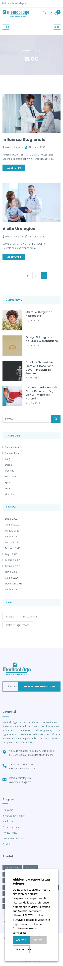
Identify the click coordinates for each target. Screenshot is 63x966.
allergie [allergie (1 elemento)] (10, 616)
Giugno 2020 (12, 577)
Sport (8, 482)
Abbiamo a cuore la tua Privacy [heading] (31, 881)
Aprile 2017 (11, 589)
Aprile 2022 (11, 536)
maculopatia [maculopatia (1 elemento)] (30, 616)
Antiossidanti (12, 453)
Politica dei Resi (10, 827)
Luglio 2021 (11, 554)
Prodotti (6, 844)
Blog (7, 458)
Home (26, 50)
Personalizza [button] (22, 949)
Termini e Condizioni (13, 838)
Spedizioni (7, 821)
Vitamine (9, 494)
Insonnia (9, 470)
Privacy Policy (9, 832)
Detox (8, 464)
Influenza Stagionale (23, 139)
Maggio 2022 (12, 530)
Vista (7, 488)
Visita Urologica (19, 228)
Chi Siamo (7, 810)
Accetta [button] (21, 940)
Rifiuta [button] (38, 940)
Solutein (30, 867)
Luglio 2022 (11, 518)
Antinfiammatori (13, 447)
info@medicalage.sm (18, 3)
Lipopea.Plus (12, 867)
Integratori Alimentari (13, 815)
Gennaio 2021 (12, 566)
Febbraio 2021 (12, 560)
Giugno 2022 (12, 524)
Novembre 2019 (13, 583)
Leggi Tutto (14, 167)
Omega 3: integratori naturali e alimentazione (42, 339)
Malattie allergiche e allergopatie (39, 314)
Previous (19, 275)
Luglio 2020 (11, 571)
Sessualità (10, 476)
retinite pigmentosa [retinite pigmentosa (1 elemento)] (17, 625)
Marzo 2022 (11, 542)
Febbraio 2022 (12, 548)
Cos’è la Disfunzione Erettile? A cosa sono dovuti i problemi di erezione (39, 368)
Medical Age (12, 147)
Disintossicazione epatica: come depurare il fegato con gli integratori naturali (43, 393)
